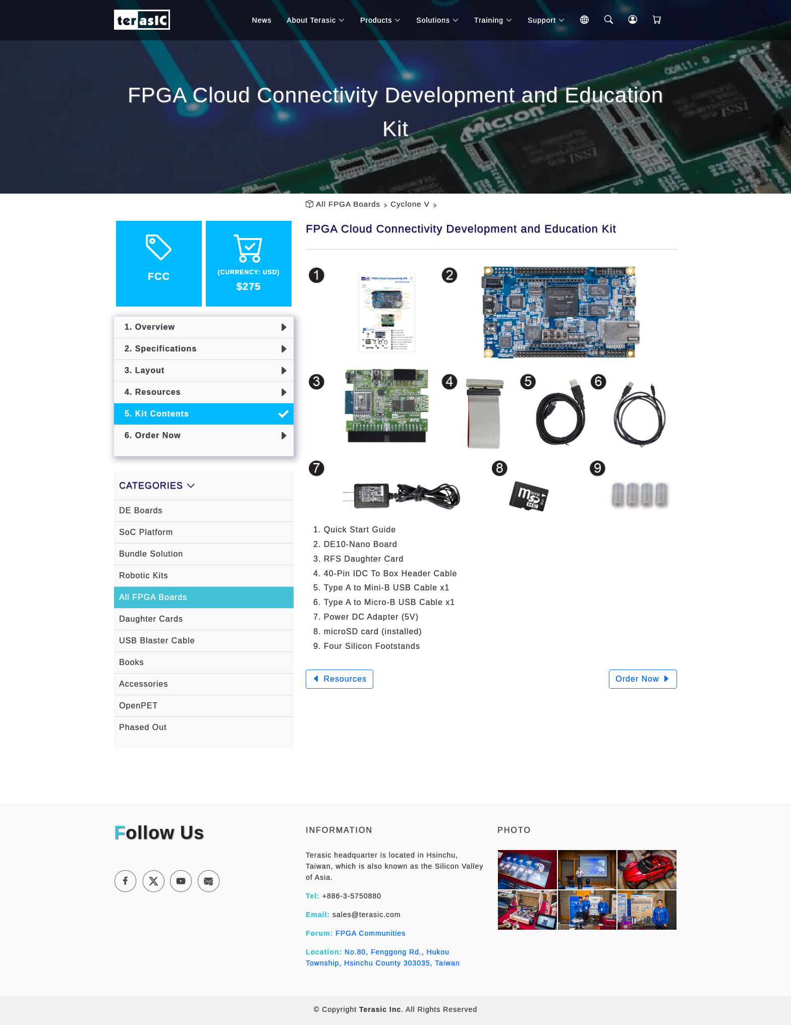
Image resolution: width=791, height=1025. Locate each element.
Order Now (642, 679)
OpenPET (138, 705)
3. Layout (141, 370)
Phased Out (143, 727)
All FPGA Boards (348, 204)
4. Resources (150, 392)
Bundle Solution (151, 554)
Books (131, 662)
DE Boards (140, 510)
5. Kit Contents (154, 413)
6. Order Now (150, 435)
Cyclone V (409, 204)
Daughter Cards (151, 619)
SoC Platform (146, 532)
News (261, 20)
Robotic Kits (143, 575)
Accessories (143, 684)
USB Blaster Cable (157, 640)
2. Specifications (158, 348)
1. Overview (147, 327)
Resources (339, 679)
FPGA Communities (370, 933)
